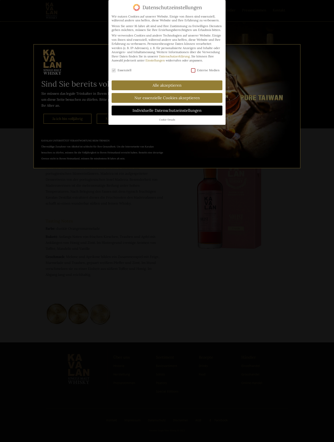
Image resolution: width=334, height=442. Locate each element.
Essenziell (121, 68)
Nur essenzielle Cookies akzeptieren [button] (167, 95)
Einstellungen (155, 58)
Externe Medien (205, 68)
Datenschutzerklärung (174, 54)
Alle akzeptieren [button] (167, 83)
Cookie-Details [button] (167, 117)
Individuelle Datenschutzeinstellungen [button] (167, 108)
